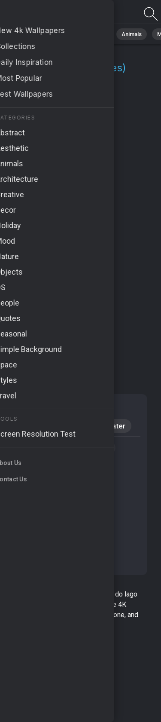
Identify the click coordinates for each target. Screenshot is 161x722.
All (32, 34)
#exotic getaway (87, 448)
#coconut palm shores (48, 513)
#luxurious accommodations (57, 480)
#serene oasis (36, 464)
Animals (132, 34)
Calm (60, 408)
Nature (59, 34)
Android (30, 426)
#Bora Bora (32, 448)
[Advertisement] (80, 286)
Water (115, 426)
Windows (74, 426)
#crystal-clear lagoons (48, 497)
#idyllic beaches (38, 529)
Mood (26, 408)
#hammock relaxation (47, 546)
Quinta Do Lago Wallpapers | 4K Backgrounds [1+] (51, 14)
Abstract (95, 34)
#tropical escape (40, 562)
